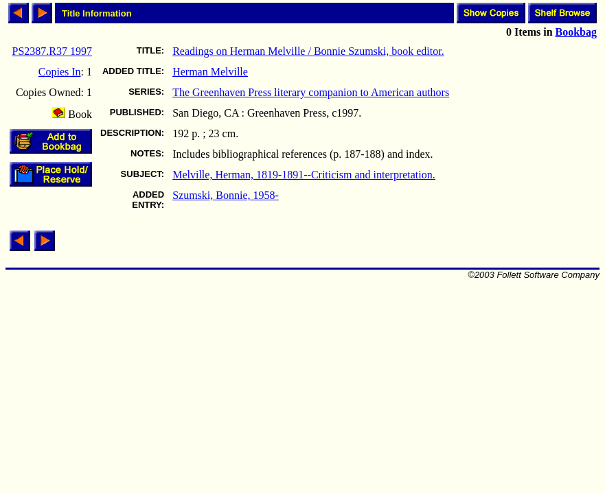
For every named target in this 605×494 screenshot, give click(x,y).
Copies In (59, 72)
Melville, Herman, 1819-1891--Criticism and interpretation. (303, 174)
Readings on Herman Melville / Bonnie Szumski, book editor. (308, 51)
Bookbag (576, 32)
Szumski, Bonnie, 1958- (225, 195)
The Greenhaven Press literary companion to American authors (310, 92)
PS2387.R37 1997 (52, 51)
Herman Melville (210, 72)
